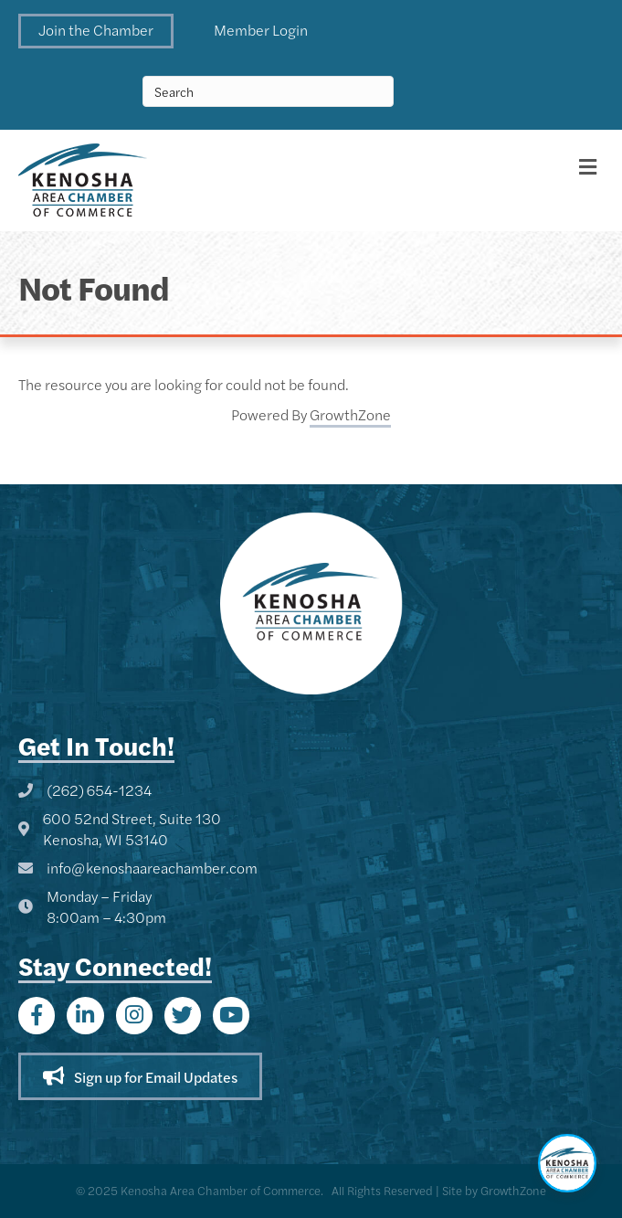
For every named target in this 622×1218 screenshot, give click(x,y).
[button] (96, 31)
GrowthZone (350, 414)
